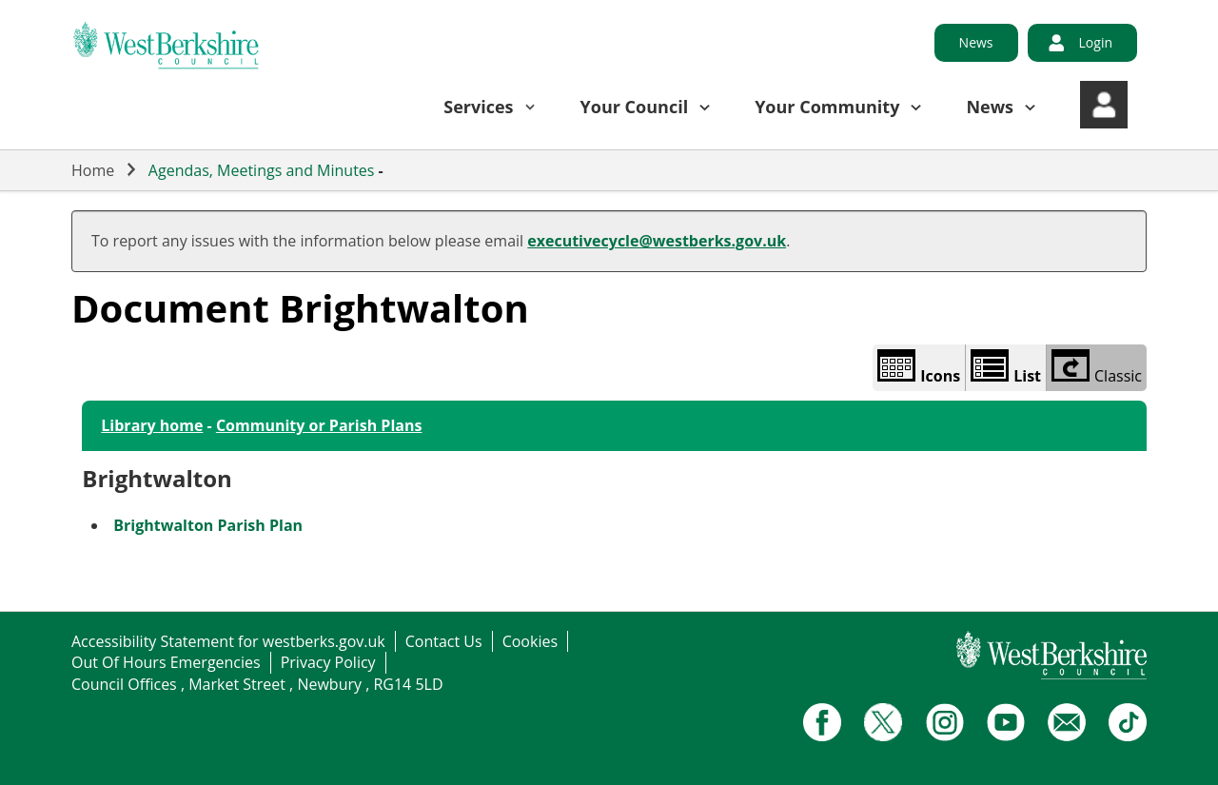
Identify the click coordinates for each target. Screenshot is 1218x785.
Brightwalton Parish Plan (208, 525)
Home (92, 170)
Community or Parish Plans (319, 425)
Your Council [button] (634, 106)
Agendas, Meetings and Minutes (261, 170)
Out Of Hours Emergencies (166, 662)
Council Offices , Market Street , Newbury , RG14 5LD (257, 684)
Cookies (530, 641)
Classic (1096, 367)
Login (1095, 42)
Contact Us (443, 641)
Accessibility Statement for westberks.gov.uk (228, 641)
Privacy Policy (328, 662)
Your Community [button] (827, 106)
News (976, 42)
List (1006, 367)
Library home (152, 425)
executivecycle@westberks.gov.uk (656, 240)
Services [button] (478, 106)
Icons (918, 367)
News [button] (989, 106)
